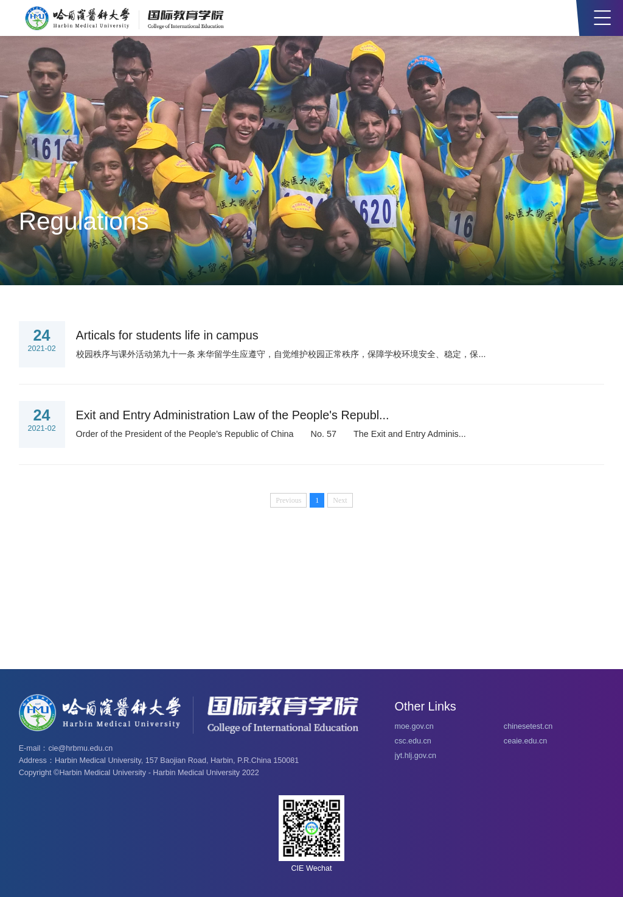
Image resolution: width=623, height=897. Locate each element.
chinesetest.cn (528, 726)
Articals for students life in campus (167, 335)
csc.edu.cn (413, 741)
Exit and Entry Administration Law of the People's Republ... (232, 415)
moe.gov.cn (414, 726)
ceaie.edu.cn (525, 741)
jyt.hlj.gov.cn (415, 755)
